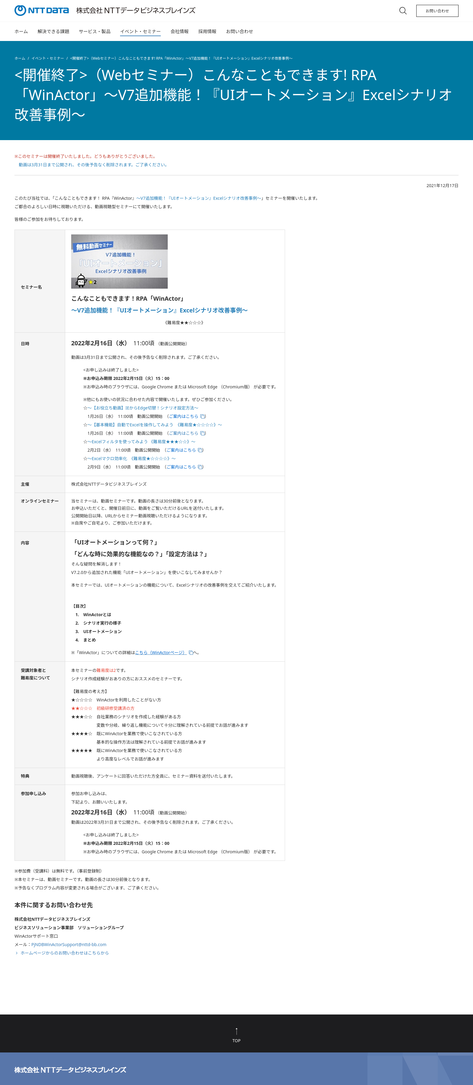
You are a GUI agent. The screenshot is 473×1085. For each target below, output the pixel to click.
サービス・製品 (94, 31)
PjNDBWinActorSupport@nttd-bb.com (68, 944)
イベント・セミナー (140, 31)
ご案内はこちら (183, 433)
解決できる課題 (53, 31)
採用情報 (207, 31)
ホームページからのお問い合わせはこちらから (65, 953)
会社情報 (179, 31)
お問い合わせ (437, 11)
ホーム (21, 31)
